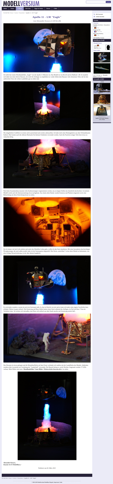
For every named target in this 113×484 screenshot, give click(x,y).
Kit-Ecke (28, 8)
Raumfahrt (21, 12)
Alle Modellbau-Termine (98, 37)
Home (5, 8)
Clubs (55, 8)
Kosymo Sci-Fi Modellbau (11, 465)
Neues (12, 8)
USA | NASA (102, 119)
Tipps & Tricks (38, 8)
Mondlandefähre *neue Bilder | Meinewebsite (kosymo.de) (42, 369)
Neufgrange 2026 (96, 30)
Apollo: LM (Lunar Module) (101, 118)
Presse (48, 8)
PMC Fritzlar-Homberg (98, 33)
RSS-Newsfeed (99, 14)
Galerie (20, 8)
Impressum (56, 482)
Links (61, 482)
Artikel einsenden (100, 16)
